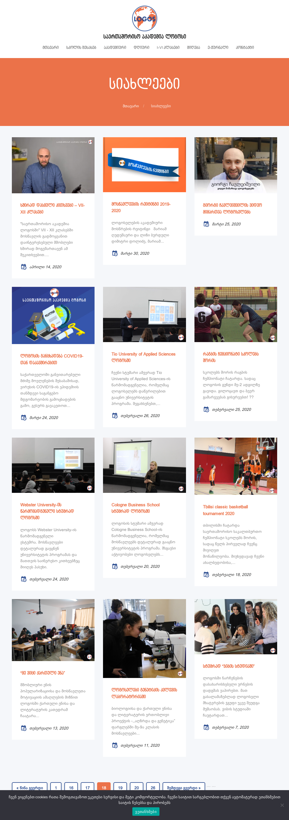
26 (153, 788)
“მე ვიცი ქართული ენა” (42, 673)
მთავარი (131, 106)
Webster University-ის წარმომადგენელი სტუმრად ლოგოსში (47, 511)
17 (87, 788)
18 (104, 788)
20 (136, 788)
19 (120, 788)
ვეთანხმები (146, 812)
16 (71, 788)
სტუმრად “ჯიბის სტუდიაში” (229, 666)
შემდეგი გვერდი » (184, 788)
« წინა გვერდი (29, 788)
